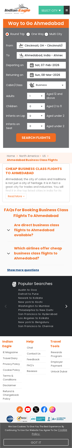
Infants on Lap (15, 116)
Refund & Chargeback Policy (11, 395)
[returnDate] (46, 75)
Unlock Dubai (59, 371)
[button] (67, 10)
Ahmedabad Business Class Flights (32, 160)
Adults (10, 96)
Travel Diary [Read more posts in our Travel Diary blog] (10, 358)
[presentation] (21, 45)
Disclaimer (9, 385)
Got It (36, 442)
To (8, 55)
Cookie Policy (11, 370)
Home (12, 156)
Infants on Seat (13, 126)
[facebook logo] (44, 409)
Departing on (15, 65)
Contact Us (34, 353)
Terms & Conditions (9, 377)
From (9, 45)
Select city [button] (51, 10)
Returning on (14, 75)
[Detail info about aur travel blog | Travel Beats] (20, 409)
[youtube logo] (28, 409)
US (44, 156)
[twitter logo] (36, 409)
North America (29, 156)
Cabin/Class (14, 85)
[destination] (41, 55)
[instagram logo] (52, 409)
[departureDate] (46, 65)
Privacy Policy (11, 364)
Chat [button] (30, 347)
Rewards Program (56, 354)
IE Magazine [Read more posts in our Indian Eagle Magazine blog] (10, 352)
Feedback (33, 359)
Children (11, 106)
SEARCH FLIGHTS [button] (36, 137)
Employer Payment (57, 364)
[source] (41, 45)
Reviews (32, 371)
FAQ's (30, 365)
